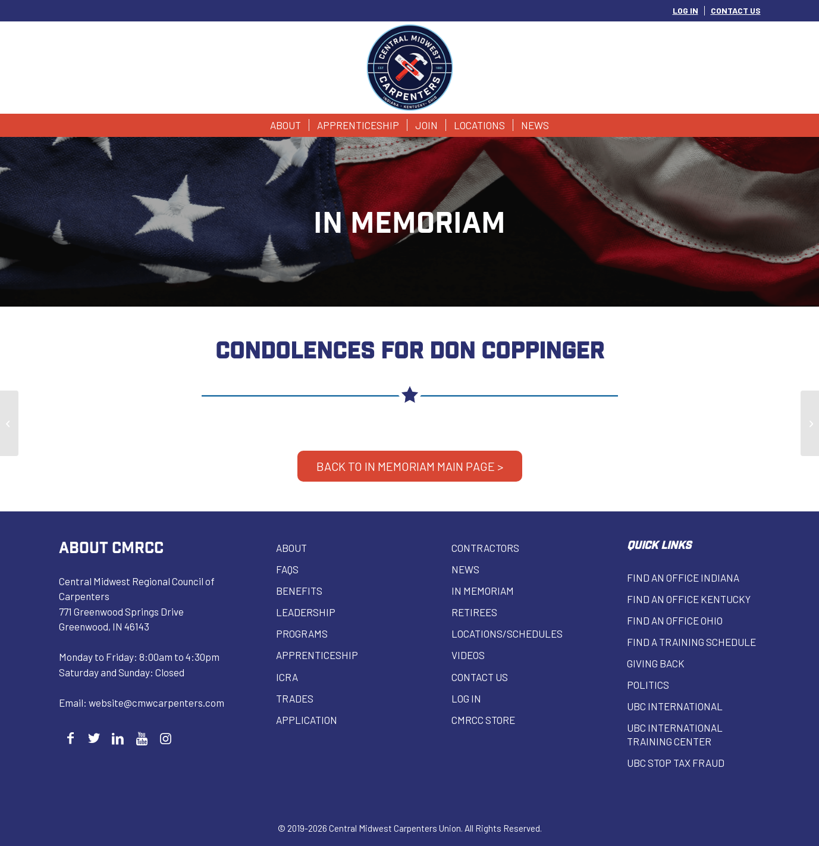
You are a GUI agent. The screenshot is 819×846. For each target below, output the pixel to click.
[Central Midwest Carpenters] (409, 67)
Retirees (474, 612)
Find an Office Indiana (683, 577)
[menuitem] (686, 10)
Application (306, 720)
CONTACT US (736, 10)
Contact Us (479, 677)
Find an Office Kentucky (689, 599)
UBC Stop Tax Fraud (675, 763)
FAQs (287, 569)
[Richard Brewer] (9, 423)
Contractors (485, 548)
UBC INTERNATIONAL (675, 706)
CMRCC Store (483, 720)
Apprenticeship (317, 655)
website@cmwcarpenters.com (156, 702)
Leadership (305, 612)
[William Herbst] (810, 423)
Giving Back (656, 663)
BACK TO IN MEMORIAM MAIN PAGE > (409, 466)
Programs (302, 633)
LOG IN (685, 10)
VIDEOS (468, 655)
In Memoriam (482, 591)
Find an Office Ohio (675, 620)
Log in (466, 698)
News (465, 569)
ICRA (287, 677)
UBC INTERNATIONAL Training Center (675, 734)
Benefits (299, 591)
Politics (648, 685)
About (291, 548)
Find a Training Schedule (691, 642)
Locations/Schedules (507, 633)
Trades (294, 698)
